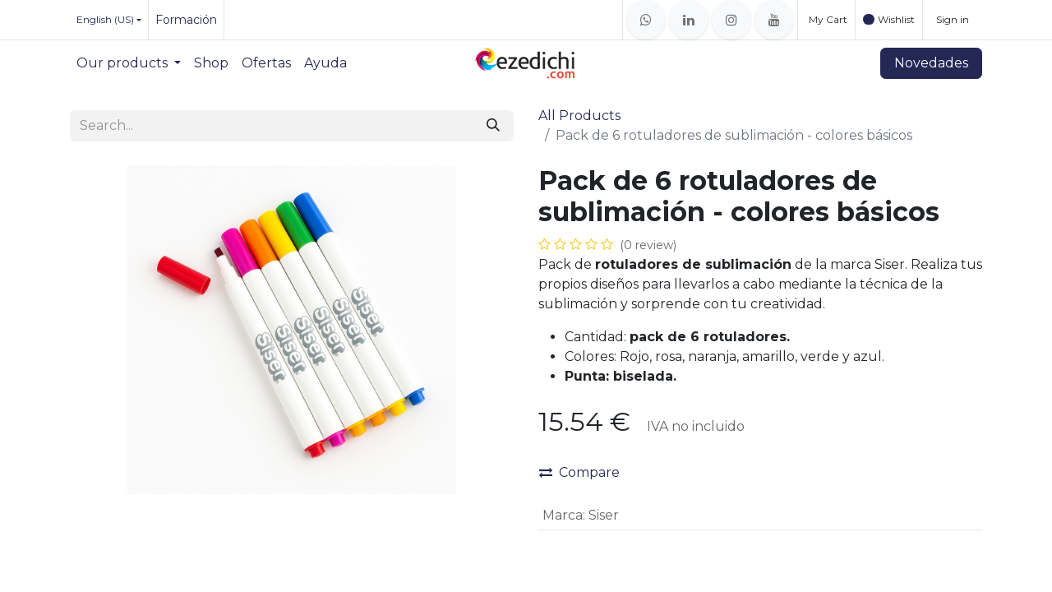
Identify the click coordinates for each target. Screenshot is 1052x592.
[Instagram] (731, 19)
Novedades (931, 63)
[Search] (493, 125)
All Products (579, 115)
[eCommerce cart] (826, 19)
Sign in (952, 19)
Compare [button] (579, 472)
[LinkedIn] (688, 19)
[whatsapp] (646, 19)
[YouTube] (774, 19)
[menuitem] (128, 63)
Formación (186, 19)
